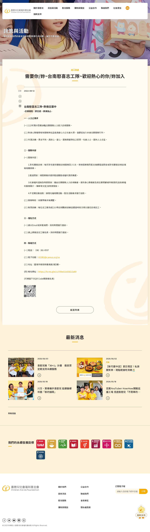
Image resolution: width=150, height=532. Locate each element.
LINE (19, 520)
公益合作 (93, 7)
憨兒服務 (66, 7)
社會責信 (118, 7)
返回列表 (75, 309)
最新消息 (62, 493)
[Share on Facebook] (20, 96)
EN (127, 8)
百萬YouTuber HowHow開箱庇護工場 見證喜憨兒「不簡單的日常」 (123, 392)
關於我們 (62, 486)
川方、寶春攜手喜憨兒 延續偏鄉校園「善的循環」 (55, 390)
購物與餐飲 (80, 7)
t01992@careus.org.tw (49, 257)
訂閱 (143, 491)
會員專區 (85, 500)
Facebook (4, 520)
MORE (39, 375)
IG (9, 520)
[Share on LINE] (20, 106)
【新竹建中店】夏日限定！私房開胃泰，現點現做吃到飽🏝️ (123, 368)
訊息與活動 (53, 7)
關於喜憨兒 (39, 7)
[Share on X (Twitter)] (20, 101)
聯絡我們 (105, 7)
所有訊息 (12, 413)
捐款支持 (38, 14)
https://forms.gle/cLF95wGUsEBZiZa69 (57, 271)
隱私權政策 (86, 507)
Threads (24, 520)
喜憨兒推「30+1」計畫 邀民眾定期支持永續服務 (55, 367)
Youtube (14, 520)
